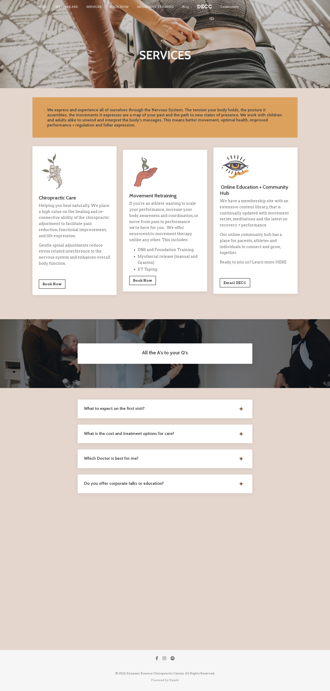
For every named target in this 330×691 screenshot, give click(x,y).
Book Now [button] (52, 284)
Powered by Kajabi (165, 680)
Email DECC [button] (235, 283)
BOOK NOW (119, 6)
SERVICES (93, 6)
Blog (185, 6)
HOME (42, 6)
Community (230, 6)
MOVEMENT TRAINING (155, 6)
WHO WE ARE (66, 6)
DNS (142, 249)
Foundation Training (174, 249)
